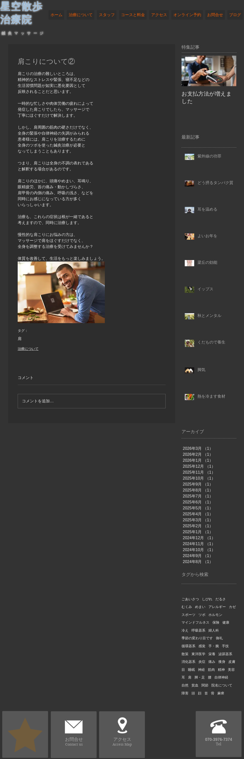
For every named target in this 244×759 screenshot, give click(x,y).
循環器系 (188, 646)
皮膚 (231, 662)
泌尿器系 (225, 654)
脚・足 (199, 677)
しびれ (207, 599)
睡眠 (191, 670)
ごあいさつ (190, 599)
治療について (28, 349)
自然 (185, 685)
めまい (200, 607)
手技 (225, 646)
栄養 (211, 654)
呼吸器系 (198, 630)
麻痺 (220, 693)
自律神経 (221, 677)
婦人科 (213, 630)
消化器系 (188, 662)
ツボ (201, 615)
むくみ (187, 607)
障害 (185, 693)
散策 (185, 654)
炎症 (201, 662)
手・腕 (213, 646)
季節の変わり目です (197, 638)
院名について (221, 685)
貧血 (194, 685)
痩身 (221, 662)
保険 (215, 622)
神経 (201, 670)
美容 (231, 670)
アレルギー (217, 607)
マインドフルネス (195, 622)
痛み (211, 662)
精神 (221, 670)
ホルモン (215, 615)
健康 (225, 622)
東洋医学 (198, 654)
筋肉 (211, 670)
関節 (204, 685)
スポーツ (188, 615)
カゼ (232, 607)
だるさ (220, 599)
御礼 (219, 638)
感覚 (201, 646)
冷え (185, 630)
